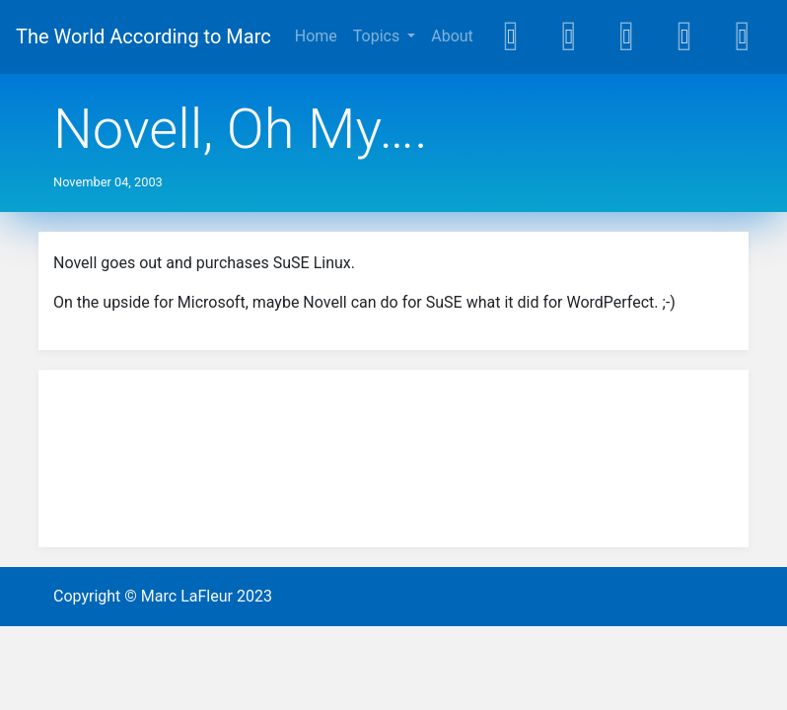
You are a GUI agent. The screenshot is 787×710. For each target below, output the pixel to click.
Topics (378, 36)
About (452, 36)
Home (316, 36)
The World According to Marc (143, 36)
